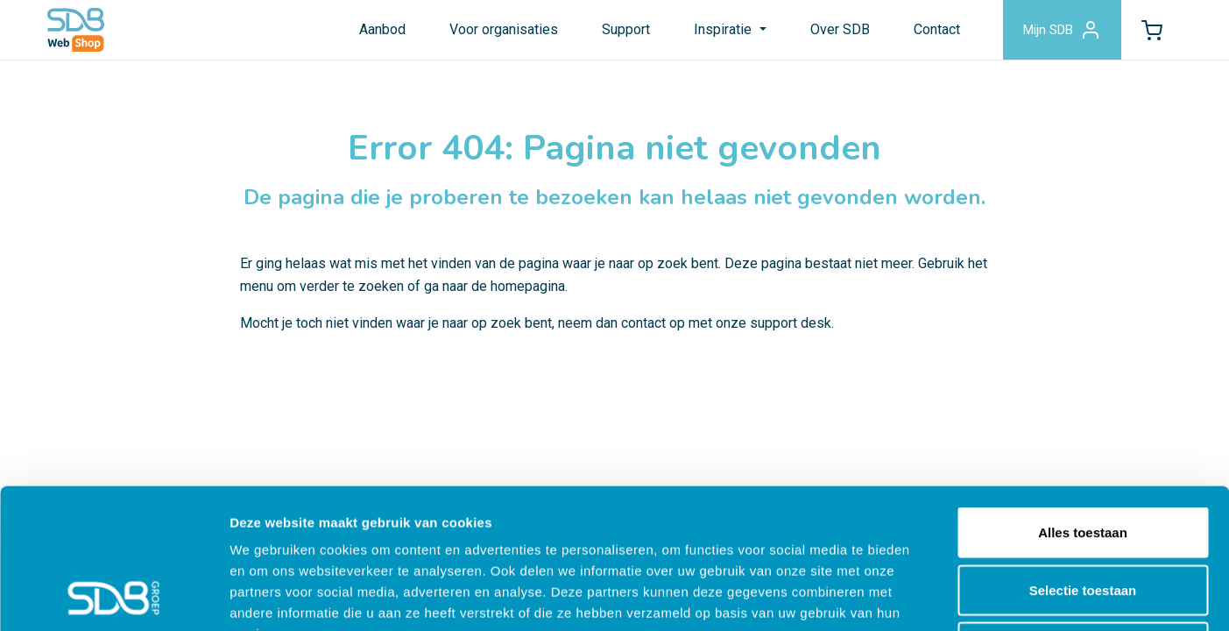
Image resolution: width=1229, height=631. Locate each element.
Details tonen (946, 596)
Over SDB (840, 29)
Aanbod (382, 29)
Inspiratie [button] (724, 29)
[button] (1152, 30)
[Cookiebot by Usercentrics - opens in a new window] (113, 597)
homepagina (528, 286)
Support (626, 29)
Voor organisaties (503, 29)
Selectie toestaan (1083, 458)
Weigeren (1082, 515)
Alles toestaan (1082, 400)
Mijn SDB (1062, 29)
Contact (937, 29)
